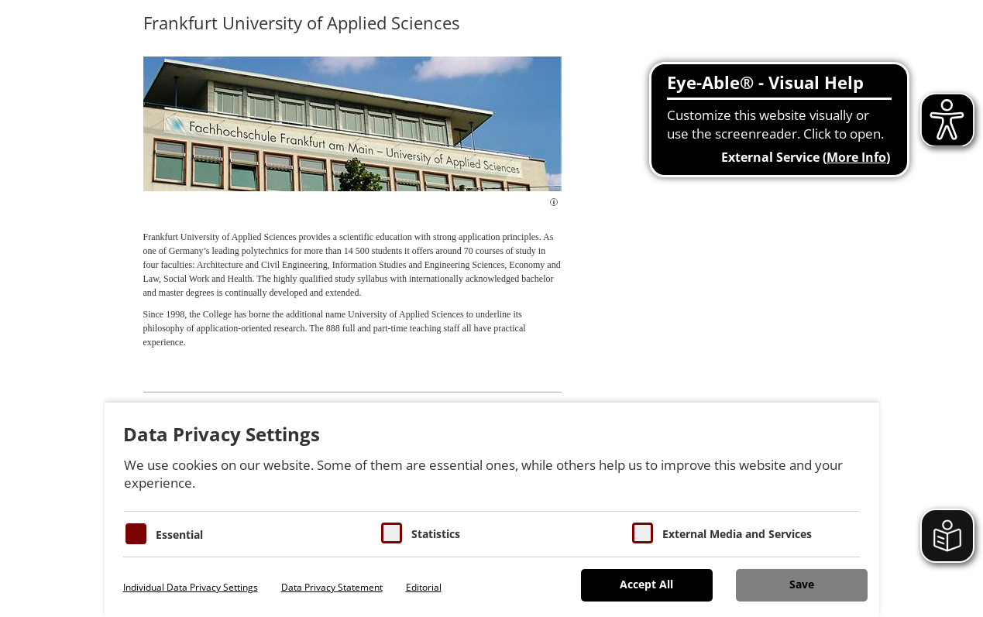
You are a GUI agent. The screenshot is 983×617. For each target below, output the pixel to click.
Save (801, 584)
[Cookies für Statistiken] (391, 533)
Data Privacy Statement (332, 587)
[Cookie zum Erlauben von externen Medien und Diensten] (642, 533)
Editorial (424, 587)
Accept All (646, 584)
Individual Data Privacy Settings (190, 587)
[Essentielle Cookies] (135, 533)
